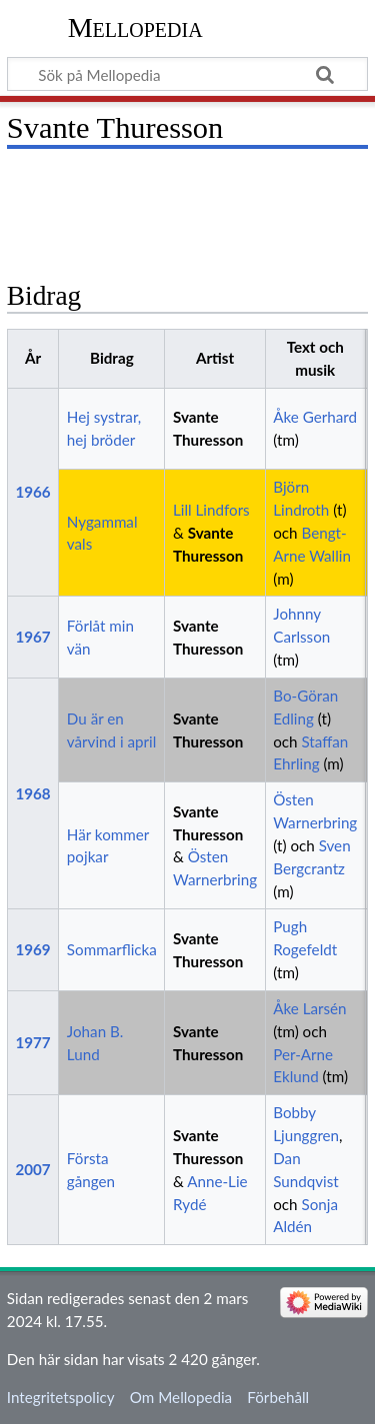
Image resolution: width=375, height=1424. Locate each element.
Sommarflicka (112, 949)
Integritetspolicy (61, 1397)
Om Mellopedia (181, 1397)
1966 (32, 492)
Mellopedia (135, 27)
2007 (32, 1169)
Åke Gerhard (315, 417)
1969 (32, 949)
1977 (32, 1042)
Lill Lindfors (211, 510)
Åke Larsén (309, 1008)
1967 (32, 637)
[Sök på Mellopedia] (187, 74)
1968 (32, 793)
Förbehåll (278, 1397)
